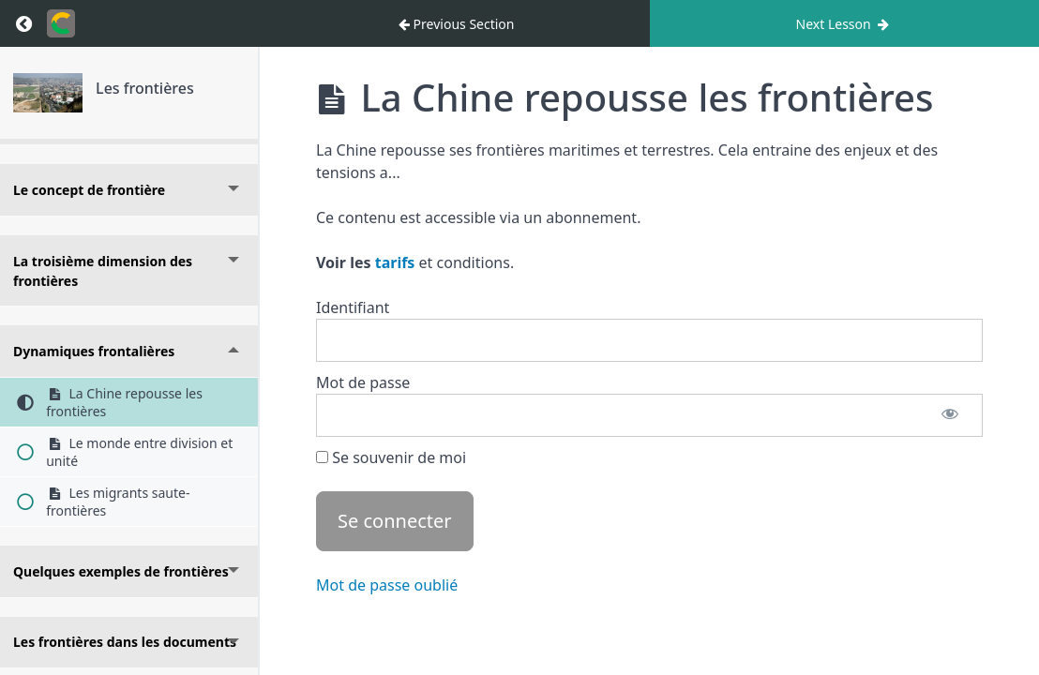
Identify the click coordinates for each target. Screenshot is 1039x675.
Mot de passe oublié (387, 585)
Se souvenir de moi (391, 457)
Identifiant (352, 307)
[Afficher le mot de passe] (950, 415)
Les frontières (145, 88)
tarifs (395, 262)
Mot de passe (363, 382)
